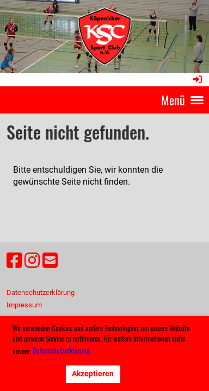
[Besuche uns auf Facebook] (14, 260)
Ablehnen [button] (36, 374)
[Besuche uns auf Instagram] (32, 260)
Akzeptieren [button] (93, 374)
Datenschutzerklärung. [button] (62, 350)
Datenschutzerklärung (41, 292)
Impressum (24, 305)
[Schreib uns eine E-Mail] (50, 260)
